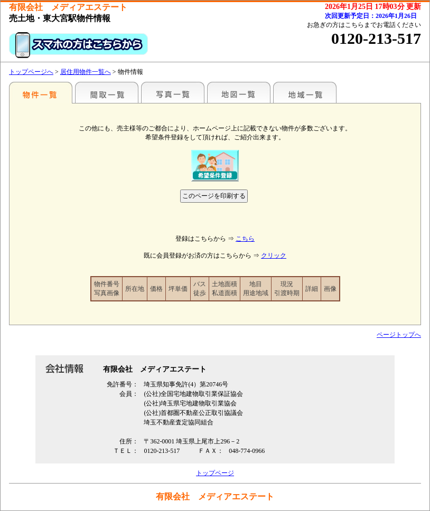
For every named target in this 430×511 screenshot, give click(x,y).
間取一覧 (106, 92)
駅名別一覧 (40, 92)
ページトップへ (399, 334)
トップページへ (31, 71)
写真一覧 (172, 92)
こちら (245, 238)
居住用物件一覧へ (85, 71)
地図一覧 (238, 92)
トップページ (215, 473)
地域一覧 (304, 92)
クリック (273, 255)
